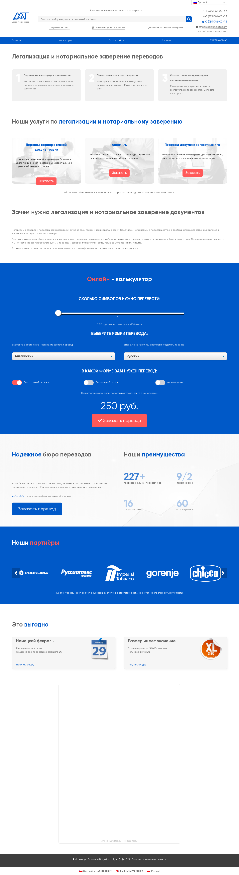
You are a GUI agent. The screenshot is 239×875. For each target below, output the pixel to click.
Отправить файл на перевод (108, 27)
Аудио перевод (175, 382)
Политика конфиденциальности (149, 859)
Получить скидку (25, 664)
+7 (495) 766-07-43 (215, 11)
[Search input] (113, 19)
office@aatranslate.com (213, 26)
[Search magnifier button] (189, 19)
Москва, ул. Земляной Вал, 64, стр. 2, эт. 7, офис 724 (116, 10)
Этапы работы (116, 40)
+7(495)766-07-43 (217, 40)
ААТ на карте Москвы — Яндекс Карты (120, 841)
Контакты (167, 40)
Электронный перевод (36, 382)
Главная (16, 40)
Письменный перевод (108, 382)
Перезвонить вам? (59, 27)
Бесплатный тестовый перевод (165, 27)
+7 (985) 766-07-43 (216, 16)
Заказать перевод (119, 420)
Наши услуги (65, 40)
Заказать (46, 181)
